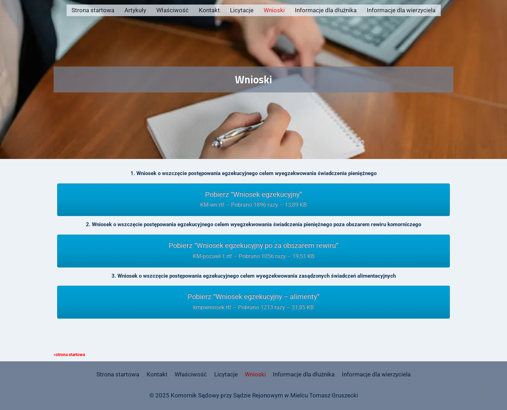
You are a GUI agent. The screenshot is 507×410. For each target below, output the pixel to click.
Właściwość (172, 10)
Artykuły (135, 10)
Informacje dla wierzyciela (401, 10)
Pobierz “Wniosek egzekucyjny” (253, 200)
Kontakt (209, 10)
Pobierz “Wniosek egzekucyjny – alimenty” (253, 302)
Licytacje (241, 10)
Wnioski (274, 10)
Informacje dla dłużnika (326, 10)
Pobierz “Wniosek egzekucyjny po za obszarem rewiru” (253, 251)
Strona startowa (93, 10)
